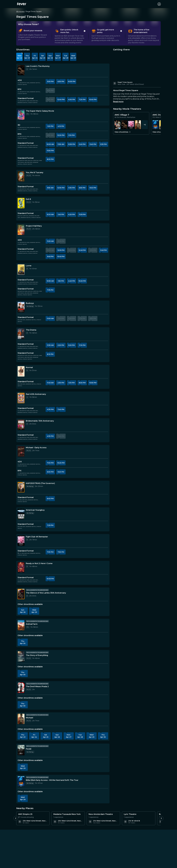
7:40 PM (61, 409)
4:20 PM (71, 214)
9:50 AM (50, 188)
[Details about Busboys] (30, 303)
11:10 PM (82, 345)
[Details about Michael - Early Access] (36, 447)
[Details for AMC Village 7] (131, 115)
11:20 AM (50, 241)
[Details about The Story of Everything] (37, 655)
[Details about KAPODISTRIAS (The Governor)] (40, 483)
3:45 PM (103, 250)
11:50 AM (60, 144)
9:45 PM (50, 256)
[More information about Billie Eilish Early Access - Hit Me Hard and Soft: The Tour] (21, 781)
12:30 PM (60, 188)
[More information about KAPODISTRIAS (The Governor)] (21, 487)
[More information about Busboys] (21, 307)
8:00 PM (82, 383)
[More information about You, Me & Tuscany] (21, 176)
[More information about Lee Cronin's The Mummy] (21, 70)
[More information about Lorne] (21, 269)
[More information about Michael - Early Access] (21, 451)
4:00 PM (71, 99)
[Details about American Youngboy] (35, 510)
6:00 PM (50, 472)
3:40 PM (93, 144)
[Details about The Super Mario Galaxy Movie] (40, 111)
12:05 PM (60, 250)
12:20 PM (60, 135)
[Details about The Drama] (31, 330)
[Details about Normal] (29, 367)
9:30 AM (50, 99)
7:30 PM (50, 552)
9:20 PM (61, 472)
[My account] (159, 4)
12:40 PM (61, 99)
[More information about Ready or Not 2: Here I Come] (21, 567)
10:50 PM (92, 383)
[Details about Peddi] (28, 749)
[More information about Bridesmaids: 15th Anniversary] (21, 425)
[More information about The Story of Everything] (21, 656)
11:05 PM (82, 214)
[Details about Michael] (29, 717)
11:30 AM (50, 345)
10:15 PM (60, 241)
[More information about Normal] (21, 371)
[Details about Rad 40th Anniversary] (36, 394)
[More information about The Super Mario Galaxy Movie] (21, 115)
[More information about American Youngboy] (21, 514)
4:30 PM (50, 409)
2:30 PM (61, 383)
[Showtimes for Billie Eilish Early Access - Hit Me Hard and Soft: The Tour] (155, 124)
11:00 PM (50, 151)
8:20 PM (50, 159)
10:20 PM (82, 281)
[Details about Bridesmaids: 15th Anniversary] (40, 421)
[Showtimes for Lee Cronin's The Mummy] (124, 124)
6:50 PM (82, 188)
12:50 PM (71, 144)
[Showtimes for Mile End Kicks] (117, 124)
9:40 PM (93, 188)
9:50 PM (93, 318)
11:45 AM (50, 383)
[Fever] (21, 3)
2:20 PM (61, 345)
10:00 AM (50, 144)
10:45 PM (60, 256)
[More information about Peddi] (21, 750)
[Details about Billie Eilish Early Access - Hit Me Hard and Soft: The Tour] (52, 780)
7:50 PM (61, 552)
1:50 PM (61, 281)
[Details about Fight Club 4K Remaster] (37, 536)
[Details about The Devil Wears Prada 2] (37, 686)
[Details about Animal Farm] (31, 624)
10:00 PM (71, 81)
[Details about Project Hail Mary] (34, 226)
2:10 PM (93, 250)
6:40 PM (50, 499)
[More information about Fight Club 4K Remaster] (21, 540)
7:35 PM (50, 290)
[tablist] (88, 36)
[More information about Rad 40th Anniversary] (21, 398)
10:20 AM (50, 250)
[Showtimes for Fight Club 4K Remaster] (131, 124)
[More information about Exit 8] (21, 203)
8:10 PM (50, 354)
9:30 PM (50, 90)
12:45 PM (82, 250)
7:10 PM (82, 318)
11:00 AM (50, 318)
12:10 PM (71, 250)
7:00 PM (50, 463)
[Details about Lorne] (28, 265)
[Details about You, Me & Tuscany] (34, 172)
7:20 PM (82, 99)
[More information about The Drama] (21, 334)
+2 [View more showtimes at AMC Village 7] (145, 125)
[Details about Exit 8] (28, 199)
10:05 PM (50, 579)
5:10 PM (72, 383)
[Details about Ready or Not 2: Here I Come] (39, 563)
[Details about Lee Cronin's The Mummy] (38, 66)
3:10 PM (71, 135)
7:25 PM (50, 525)
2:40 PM (82, 144)
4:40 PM (71, 281)
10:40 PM (93, 99)
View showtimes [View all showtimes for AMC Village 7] (123, 132)
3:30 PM (71, 188)
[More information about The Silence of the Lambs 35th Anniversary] (21, 594)
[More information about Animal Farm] (21, 625)
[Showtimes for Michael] (138, 124)
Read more (118, 102)
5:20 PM (71, 345)
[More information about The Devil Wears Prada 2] (21, 687)
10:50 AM (50, 281)
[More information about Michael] (21, 719)
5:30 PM (103, 144)
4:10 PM (61, 126)
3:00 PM (50, 81)
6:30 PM (61, 81)
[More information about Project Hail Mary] (21, 230)
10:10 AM (50, 214)
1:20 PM (50, 126)
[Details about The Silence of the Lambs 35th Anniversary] (46, 593)
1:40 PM (61, 214)
